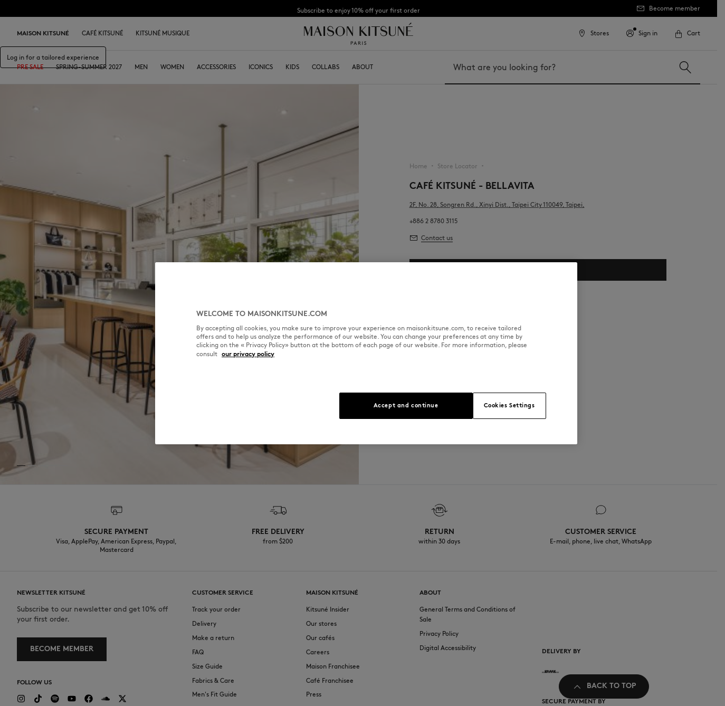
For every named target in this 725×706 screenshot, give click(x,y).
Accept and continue (406, 405)
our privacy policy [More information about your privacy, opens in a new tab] (248, 354)
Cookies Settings (509, 405)
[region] (366, 353)
